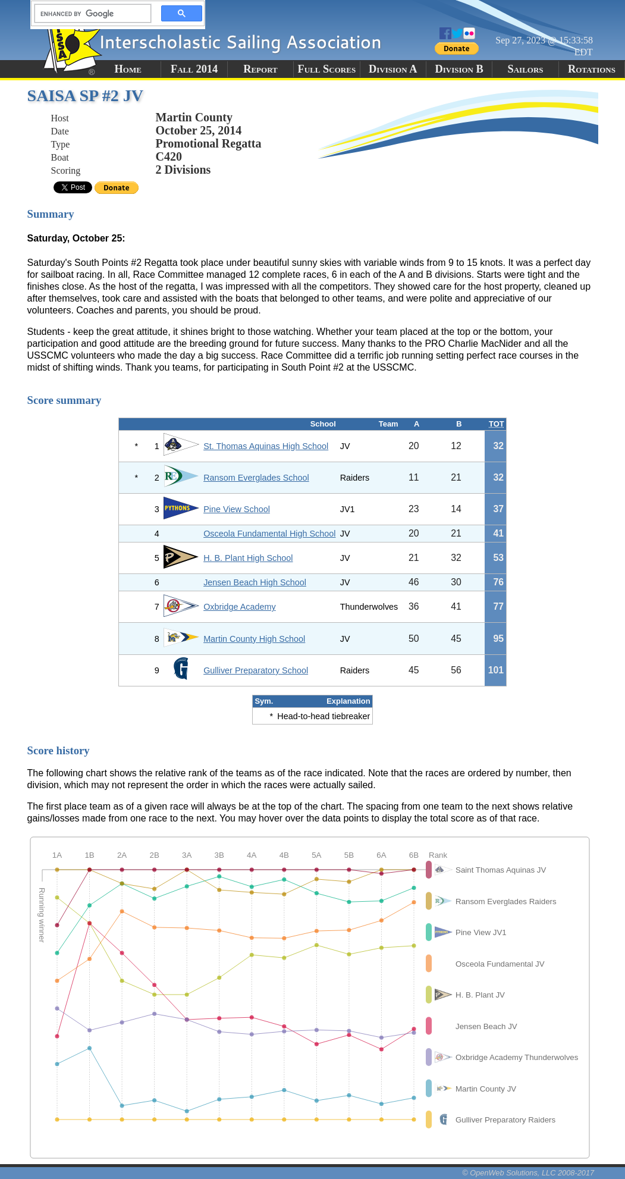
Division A (393, 69)
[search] (89, 13)
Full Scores (327, 69)
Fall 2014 (194, 69)
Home (128, 69)
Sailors (526, 69)
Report (260, 69)
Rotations (591, 69)
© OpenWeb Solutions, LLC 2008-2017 (528, 1172)
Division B (459, 69)
